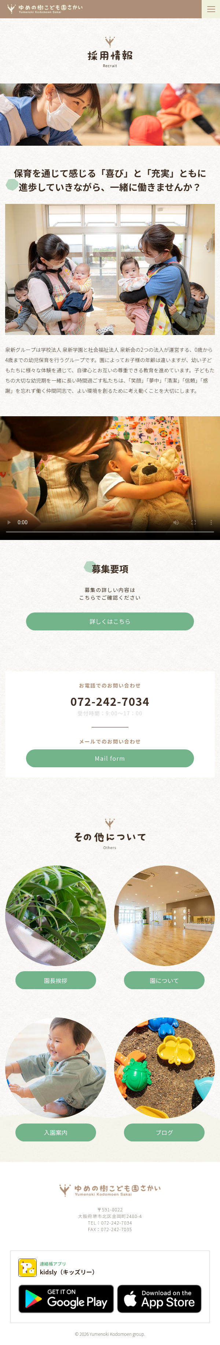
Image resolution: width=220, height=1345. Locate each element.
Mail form (110, 758)
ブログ (164, 1132)
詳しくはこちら (110, 621)
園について (164, 980)
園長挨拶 (55, 980)
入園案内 (55, 1132)
